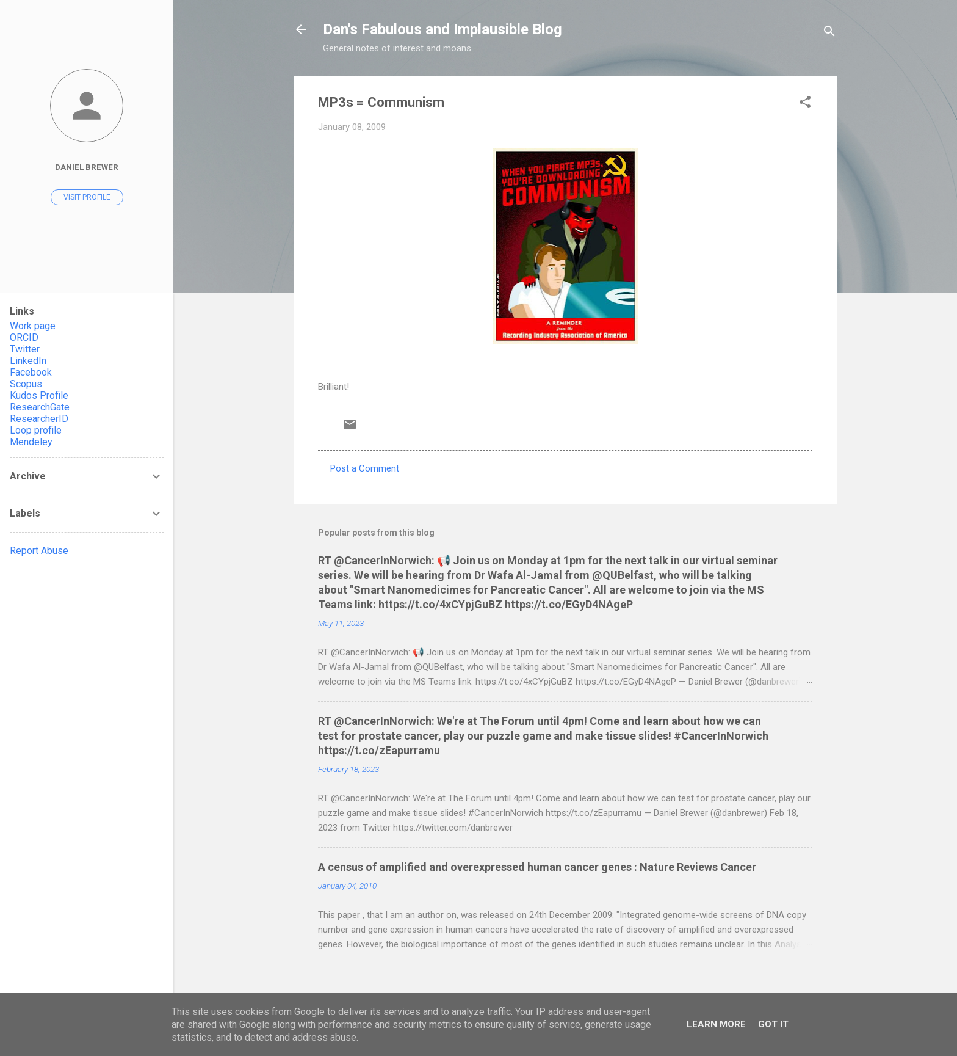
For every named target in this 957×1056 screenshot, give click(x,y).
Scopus (26, 384)
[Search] (829, 33)
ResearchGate (40, 407)
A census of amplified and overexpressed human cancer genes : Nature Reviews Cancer (537, 867)
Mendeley (31, 442)
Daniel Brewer (86, 167)
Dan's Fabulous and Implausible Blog (442, 29)
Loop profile (36, 430)
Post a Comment (364, 468)
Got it (773, 1024)
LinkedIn (28, 360)
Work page (33, 326)
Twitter (25, 349)
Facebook (31, 372)
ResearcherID (39, 418)
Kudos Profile (39, 395)
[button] (805, 104)
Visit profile (86, 197)
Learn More (716, 1024)
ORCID (24, 337)
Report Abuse (39, 550)
